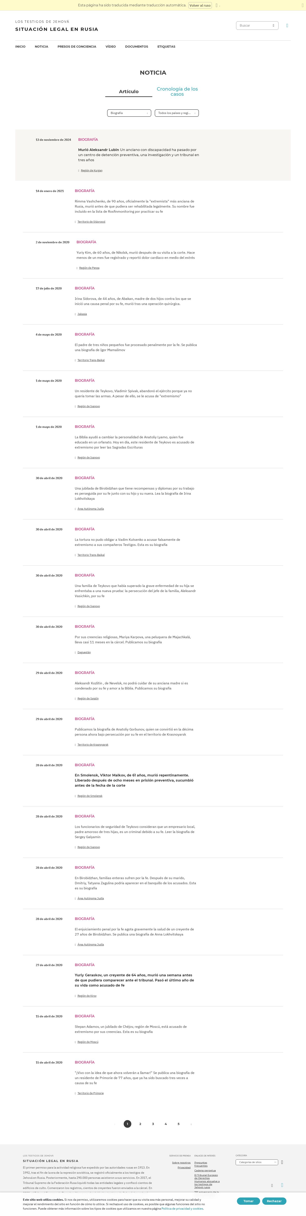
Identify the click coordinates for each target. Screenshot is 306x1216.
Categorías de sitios (250, 1162)
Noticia (41, 46)
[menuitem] (20, 46)
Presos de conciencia (77, 46)
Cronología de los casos (177, 92)
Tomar (249, 1201)
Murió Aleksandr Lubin (138, 155)
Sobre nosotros (181, 1162)
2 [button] (140, 1124)
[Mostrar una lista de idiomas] (218, 5)
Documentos (136, 46)
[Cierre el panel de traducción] (302, 5)
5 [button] (179, 1124)
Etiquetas (166, 46)
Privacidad (184, 1167)
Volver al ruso (200, 5)
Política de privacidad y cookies (182, 1208)
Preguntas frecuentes (201, 1164)
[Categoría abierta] (282, 1162)
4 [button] (166, 1124)
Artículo (129, 91)
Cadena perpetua (205, 1170)
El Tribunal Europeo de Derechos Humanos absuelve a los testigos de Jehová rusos (207, 1181)
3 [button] (153, 1124)
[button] (191, 1124)
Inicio (20, 46)
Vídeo (111, 46)
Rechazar (274, 1201)
